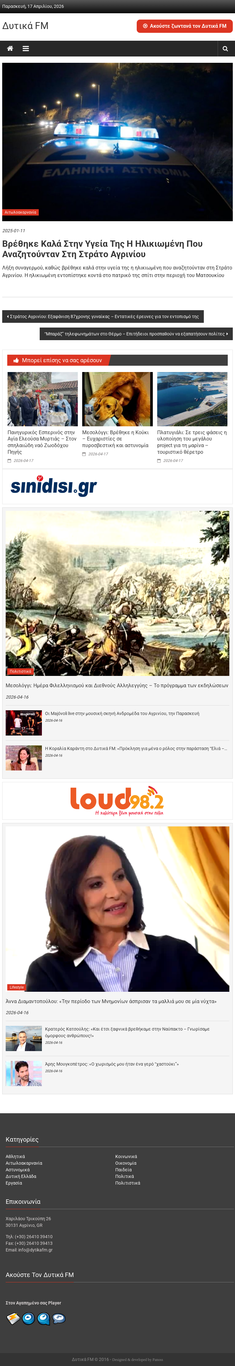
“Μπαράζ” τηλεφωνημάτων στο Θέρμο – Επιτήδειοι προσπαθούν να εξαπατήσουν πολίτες (134, 333)
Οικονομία (125, 1163)
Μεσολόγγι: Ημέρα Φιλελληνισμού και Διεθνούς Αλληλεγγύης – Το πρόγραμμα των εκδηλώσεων (117, 686)
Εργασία (14, 1183)
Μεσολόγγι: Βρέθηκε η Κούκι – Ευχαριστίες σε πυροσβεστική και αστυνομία (115, 439)
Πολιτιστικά (20, 671)
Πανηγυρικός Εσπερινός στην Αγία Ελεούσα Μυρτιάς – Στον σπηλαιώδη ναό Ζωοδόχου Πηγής (42, 442)
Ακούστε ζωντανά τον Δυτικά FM (184, 26)
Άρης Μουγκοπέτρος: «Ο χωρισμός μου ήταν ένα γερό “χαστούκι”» (112, 1064)
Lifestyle (17, 987)
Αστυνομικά (18, 1169)
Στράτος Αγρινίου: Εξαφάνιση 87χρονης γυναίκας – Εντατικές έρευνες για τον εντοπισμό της (104, 316)
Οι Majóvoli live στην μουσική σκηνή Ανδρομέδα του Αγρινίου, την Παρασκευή (122, 713)
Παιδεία (123, 1169)
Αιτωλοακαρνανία (20, 212)
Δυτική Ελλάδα (21, 1176)
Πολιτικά (124, 1176)
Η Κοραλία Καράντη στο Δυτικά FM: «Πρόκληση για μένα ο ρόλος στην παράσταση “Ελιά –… (136, 748)
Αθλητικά (15, 1156)
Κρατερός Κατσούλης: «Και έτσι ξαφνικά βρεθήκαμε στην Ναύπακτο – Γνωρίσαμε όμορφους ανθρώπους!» (127, 1032)
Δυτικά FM (25, 25)
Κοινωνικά (126, 1156)
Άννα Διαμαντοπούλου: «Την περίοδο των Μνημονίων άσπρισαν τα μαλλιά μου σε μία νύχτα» (111, 1001)
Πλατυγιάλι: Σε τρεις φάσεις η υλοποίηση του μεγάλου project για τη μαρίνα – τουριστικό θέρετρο (192, 442)
